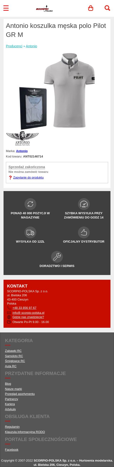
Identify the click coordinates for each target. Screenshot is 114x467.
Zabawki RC (13, 351)
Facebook (11, 449)
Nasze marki (13, 389)
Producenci (14, 46)
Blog (8, 383)
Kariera (10, 404)
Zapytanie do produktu (28, 177)
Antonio (31, 46)
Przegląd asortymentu (20, 394)
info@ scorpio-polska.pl (28, 312)
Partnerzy (11, 399)
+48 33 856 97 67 (24, 308)
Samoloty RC (14, 356)
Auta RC (10, 366)
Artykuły (10, 409)
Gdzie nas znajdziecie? (28, 317)
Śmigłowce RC (15, 361)
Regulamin (12, 426)
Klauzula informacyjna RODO (25, 432)
